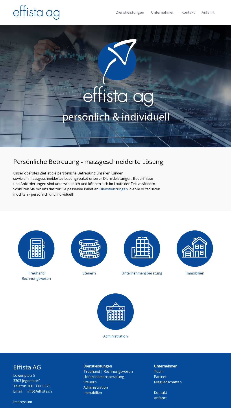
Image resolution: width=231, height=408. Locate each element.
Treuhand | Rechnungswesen (108, 371)
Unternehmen (162, 12)
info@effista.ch (39, 391)
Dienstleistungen (130, 12)
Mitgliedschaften (168, 382)
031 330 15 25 (39, 386)
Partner (160, 376)
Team (158, 371)
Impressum (22, 401)
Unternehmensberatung (103, 376)
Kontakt (188, 12)
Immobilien (92, 392)
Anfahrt (208, 12)
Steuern (90, 382)
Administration (95, 387)
